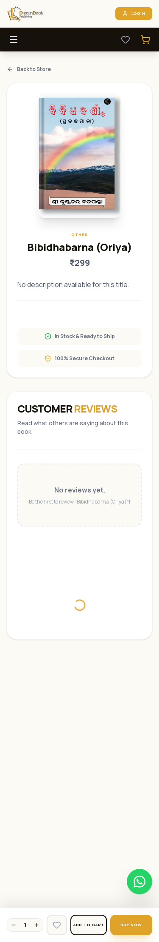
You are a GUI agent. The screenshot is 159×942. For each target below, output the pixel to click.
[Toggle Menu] (13, 39)
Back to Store (29, 69)
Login (134, 14)
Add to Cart (88, 925)
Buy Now (131, 925)
